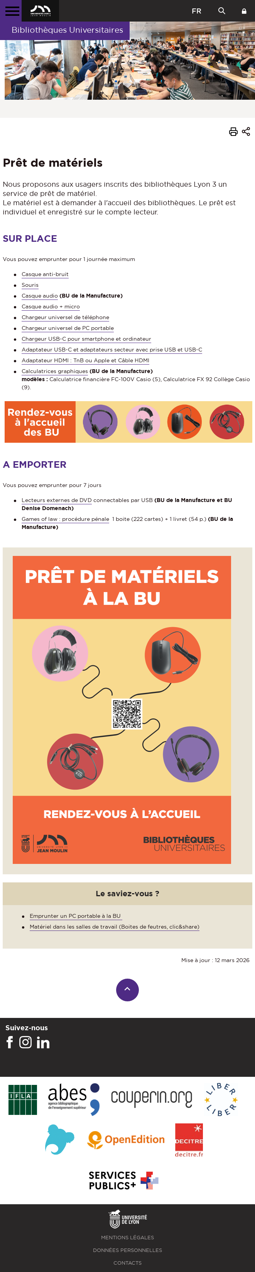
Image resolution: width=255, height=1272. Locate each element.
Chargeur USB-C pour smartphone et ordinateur (86, 339)
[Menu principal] (11, 11)
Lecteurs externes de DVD (57, 500)
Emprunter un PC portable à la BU (76, 916)
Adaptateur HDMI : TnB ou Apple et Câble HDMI (85, 360)
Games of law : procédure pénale (65, 519)
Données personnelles (127, 1250)
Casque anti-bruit (45, 274)
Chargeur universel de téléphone (65, 317)
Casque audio (40, 296)
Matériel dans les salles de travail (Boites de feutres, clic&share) (114, 927)
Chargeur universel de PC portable (68, 328)
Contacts (127, 1262)
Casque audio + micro (51, 306)
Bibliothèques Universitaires (67, 29)
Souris (30, 285)
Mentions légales (127, 1237)
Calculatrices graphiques (55, 371)
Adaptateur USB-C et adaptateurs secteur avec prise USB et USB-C (112, 349)
